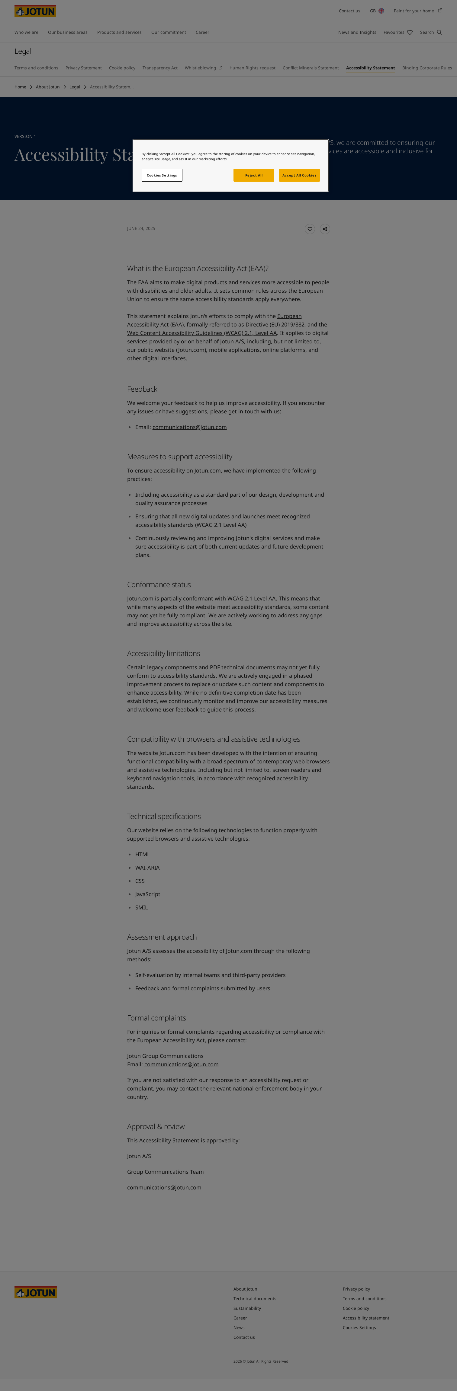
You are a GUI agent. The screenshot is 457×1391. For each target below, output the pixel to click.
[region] (231, 165)
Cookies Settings (162, 175)
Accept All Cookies (299, 175)
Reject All (254, 175)
